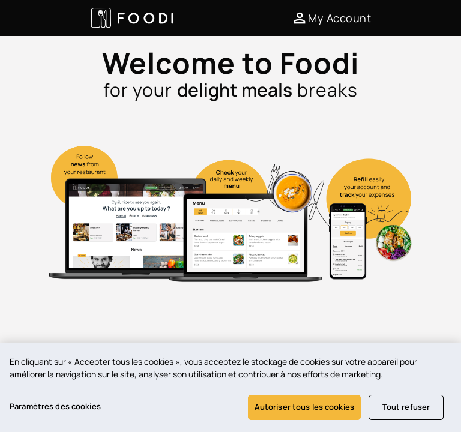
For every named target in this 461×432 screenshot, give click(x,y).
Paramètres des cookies (55, 406)
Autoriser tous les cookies (304, 407)
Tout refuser (406, 407)
